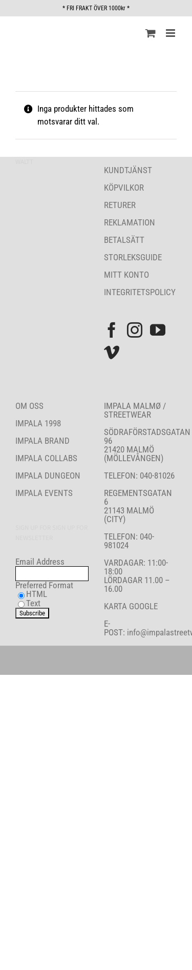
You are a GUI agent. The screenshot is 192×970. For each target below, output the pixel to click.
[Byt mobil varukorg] (150, 33)
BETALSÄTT (124, 240)
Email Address (40, 561)
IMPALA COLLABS (46, 458)
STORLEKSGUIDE (133, 257)
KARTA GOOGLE (131, 606)
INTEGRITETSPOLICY (140, 292)
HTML (36, 594)
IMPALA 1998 (38, 423)
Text (33, 603)
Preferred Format (44, 585)
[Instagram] (134, 330)
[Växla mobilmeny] (171, 33)
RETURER (120, 205)
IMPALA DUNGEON (47, 475)
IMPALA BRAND (42, 441)
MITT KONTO (126, 275)
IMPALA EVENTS (44, 493)
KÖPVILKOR (124, 187)
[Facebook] (111, 330)
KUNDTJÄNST (128, 170)
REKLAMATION (129, 222)
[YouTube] (157, 330)
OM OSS (29, 406)
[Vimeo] (111, 352)
